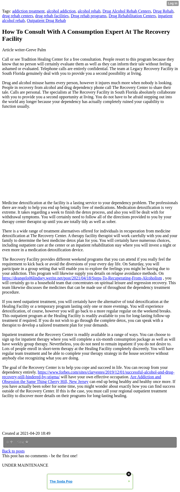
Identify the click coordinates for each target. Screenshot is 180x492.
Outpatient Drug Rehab (46, 20)
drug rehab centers (17, 16)
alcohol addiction (61, 11)
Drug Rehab (163, 11)
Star (23, 442)
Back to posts (13, 451)
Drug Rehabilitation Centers (132, 16)
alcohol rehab (89, 11)
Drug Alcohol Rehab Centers (127, 11)
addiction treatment (28, 11)
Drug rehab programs (88, 16)
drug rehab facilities (52, 16)
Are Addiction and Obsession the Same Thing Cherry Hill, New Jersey (81, 379)
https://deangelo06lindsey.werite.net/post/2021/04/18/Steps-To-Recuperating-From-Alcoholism (82, 278)
